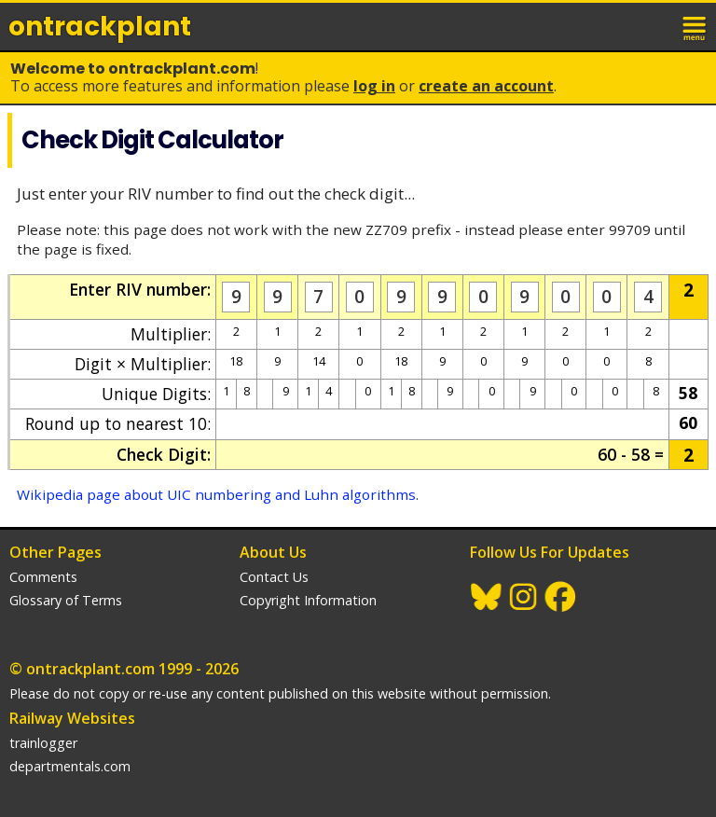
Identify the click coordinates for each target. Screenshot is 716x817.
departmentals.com (70, 766)
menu (695, 26)
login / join (654, 26)
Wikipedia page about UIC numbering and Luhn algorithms (216, 494)
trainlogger (43, 743)
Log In (374, 86)
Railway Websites (72, 718)
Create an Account (486, 86)
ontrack (99, 26)
